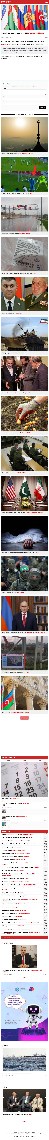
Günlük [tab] (8, 760)
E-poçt (4, 101)
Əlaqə (27, 1136)
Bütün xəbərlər (7, 937)
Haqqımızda (22, 1136)
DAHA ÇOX (24, 717)
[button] (45, 953)
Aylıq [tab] (40, 760)
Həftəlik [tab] (24, 760)
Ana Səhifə (16, 1136)
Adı (4, 96)
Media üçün (33, 1136)
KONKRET (22, 1132)
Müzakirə (5, 88)
